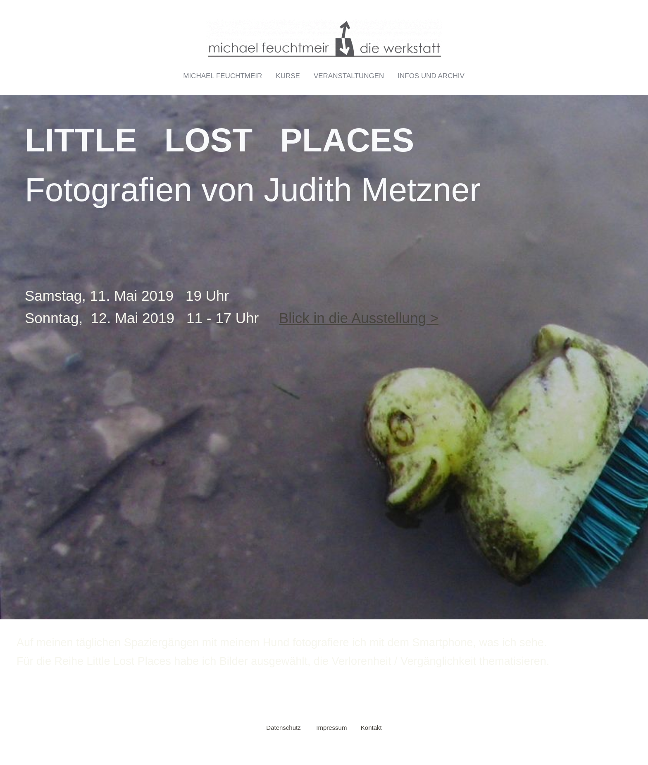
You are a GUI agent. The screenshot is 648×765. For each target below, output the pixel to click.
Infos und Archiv (431, 76)
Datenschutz (283, 727)
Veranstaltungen (349, 76)
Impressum (331, 727)
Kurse (288, 76)
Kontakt (371, 727)
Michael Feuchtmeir (222, 76)
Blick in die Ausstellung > (358, 318)
